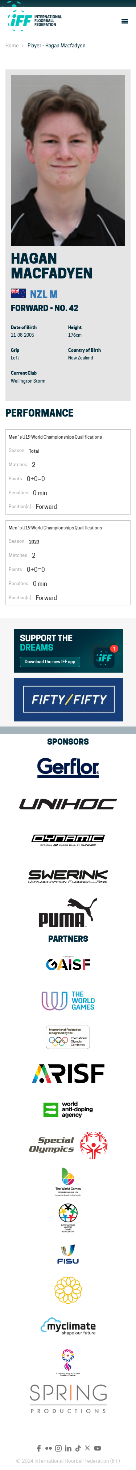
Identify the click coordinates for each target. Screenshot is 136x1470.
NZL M (44, 294)
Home (12, 45)
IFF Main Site (34, 20)
